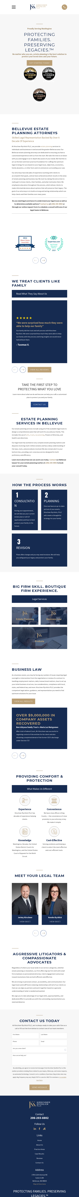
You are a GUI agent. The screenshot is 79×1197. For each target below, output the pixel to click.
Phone (15, 1041)
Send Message (39, 1087)
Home (39, 1140)
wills (27, 435)
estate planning (46, 146)
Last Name (44, 1034)
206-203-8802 (39, 1118)
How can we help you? (19, 1055)
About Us (39, 1145)
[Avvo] (44, 1129)
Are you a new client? (19, 1048)
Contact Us (39, 405)
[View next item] (43, 260)
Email (42, 1041)
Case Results (39, 1154)
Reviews (40, 1158)
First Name (16, 1034)
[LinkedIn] (35, 1129)
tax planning (39, 435)
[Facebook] (39, 1129)
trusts (32, 435)
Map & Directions (39, 1184)
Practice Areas (39, 1149)
